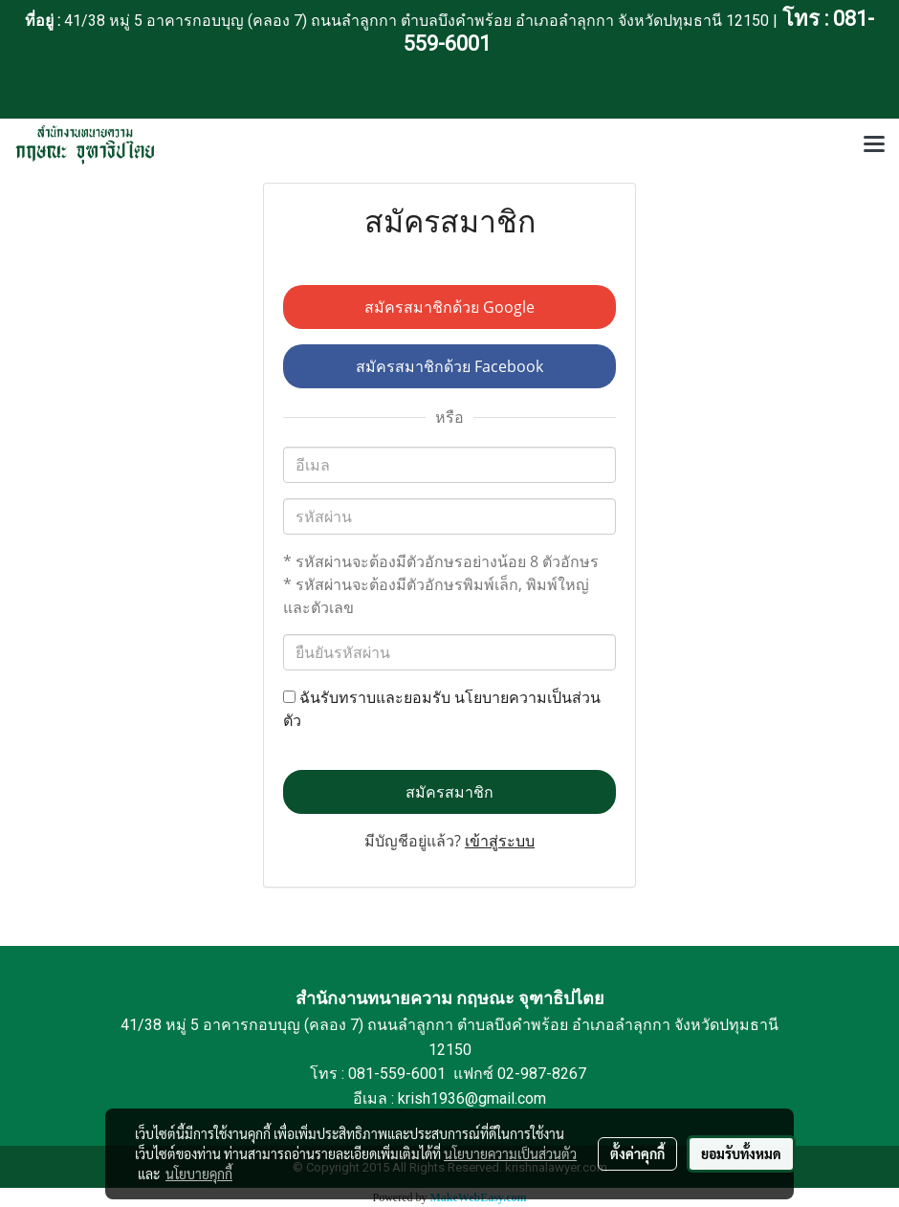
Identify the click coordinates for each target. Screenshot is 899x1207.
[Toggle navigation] (874, 145)
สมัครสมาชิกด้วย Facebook (449, 366)
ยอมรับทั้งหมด (741, 1153)
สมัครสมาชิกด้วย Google (449, 307)
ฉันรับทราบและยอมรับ (442, 709)
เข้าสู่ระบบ (500, 840)
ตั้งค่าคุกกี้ (637, 1153)
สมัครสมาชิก (449, 791)
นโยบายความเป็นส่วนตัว (510, 1153)
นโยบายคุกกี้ (198, 1173)
